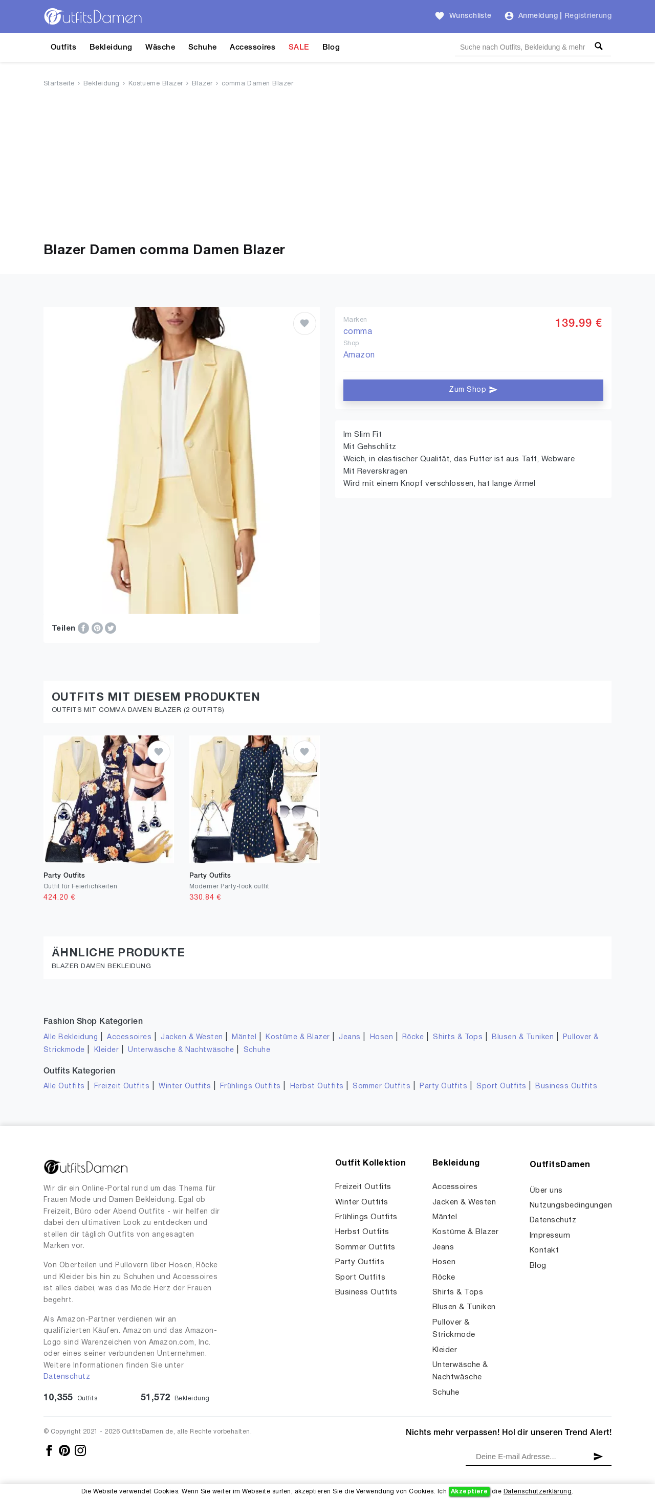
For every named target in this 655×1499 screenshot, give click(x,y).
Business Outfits (566, 1086)
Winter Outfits (185, 1086)
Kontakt (544, 1250)
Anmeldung (538, 16)
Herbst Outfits (317, 1086)
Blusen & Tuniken (523, 1037)
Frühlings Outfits (250, 1086)
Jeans (349, 1037)
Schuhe (202, 47)
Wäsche (160, 47)
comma (357, 331)
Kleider (106, 1050)
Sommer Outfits (381, 1086)
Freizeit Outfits (122, 1086)
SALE (299, 47)
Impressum (550, 1235)
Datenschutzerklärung (538, 1491)
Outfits (63, 47)
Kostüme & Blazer (298, 1037)
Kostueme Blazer (155, 84)
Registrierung (588, 16)
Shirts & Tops (458, 1037)
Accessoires (252, 47)
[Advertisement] (327, 167)
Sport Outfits (501, 1086)
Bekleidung (111, 47)
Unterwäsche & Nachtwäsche (181, 1050)
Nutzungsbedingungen (571, 1205)
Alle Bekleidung (70, 1037)
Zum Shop (473, 389)
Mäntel (244, 1037)
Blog (331, 47)
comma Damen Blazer (258, 84)
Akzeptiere (469, 1491)
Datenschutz (66, 1377)
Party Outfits (443, 1086)
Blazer (202, 84)
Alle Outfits (64, 1086)
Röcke (413, 1037)
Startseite (59, 84)
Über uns (546, 1190)
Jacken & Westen (192, 1037)
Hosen (381, 1037)
